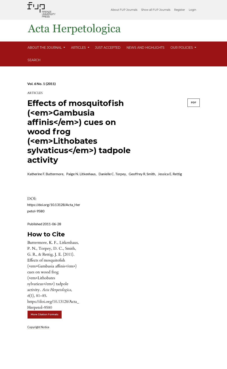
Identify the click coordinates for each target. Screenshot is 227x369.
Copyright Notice (38, 327)
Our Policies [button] (182, 48)
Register (179, 9)
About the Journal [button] (45, 48)
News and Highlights (145, 48)
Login (192, 9)
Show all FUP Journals (155, 9)
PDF (193, 102)
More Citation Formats (44, 314)
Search (34, 60)
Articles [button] (79, 48)
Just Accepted (108, 48)
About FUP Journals (124, 9)
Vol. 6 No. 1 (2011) (41, 83)
